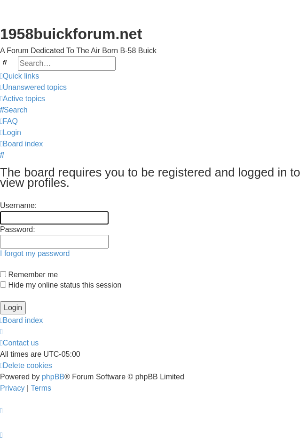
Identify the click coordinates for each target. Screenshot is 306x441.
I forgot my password (35, 253)
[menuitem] (33, 87)
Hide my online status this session (60, 285)
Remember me (29, 275)
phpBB (53, 377)
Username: (18, 205)
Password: (17, 229)
